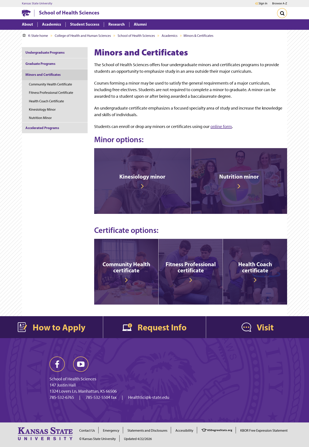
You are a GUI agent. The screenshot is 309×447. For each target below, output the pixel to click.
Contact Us (87, 430)
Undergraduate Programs (45, 52)
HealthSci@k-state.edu (148, 397)
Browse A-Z (279, 3)
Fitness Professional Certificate (51, 92)
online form (221, 126)
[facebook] (57, 364)
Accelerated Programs (42, 128)
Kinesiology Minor (42, 109)
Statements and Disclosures (147, 430)
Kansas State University (37, 3)
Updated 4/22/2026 (138, 439)
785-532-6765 (61, 397)
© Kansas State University (97, 439)
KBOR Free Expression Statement (264, 430)
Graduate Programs (40, 63)
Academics (169, 36)
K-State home (35, 36)
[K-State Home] (26, 13)
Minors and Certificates (43, 74)
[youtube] (80, 364)
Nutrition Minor (40, 118)
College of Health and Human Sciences (83, 36)
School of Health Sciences (69, 12)
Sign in (263, 3)
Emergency (111, 430)
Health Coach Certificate (46, 101)
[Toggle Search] (282, 13)
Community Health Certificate (50, 84)
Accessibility (184, 430)
